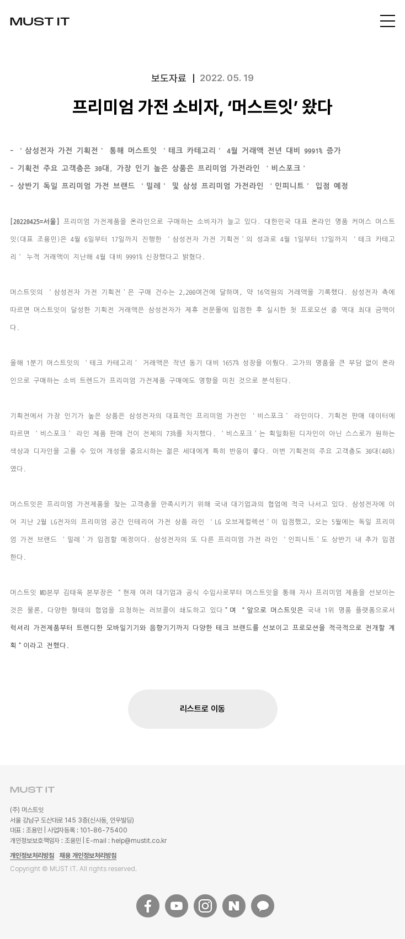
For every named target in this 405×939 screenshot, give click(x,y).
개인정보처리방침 (32, 856)
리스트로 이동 (202, 709)
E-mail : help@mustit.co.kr (126, 841)
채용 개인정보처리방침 (88, 856)
